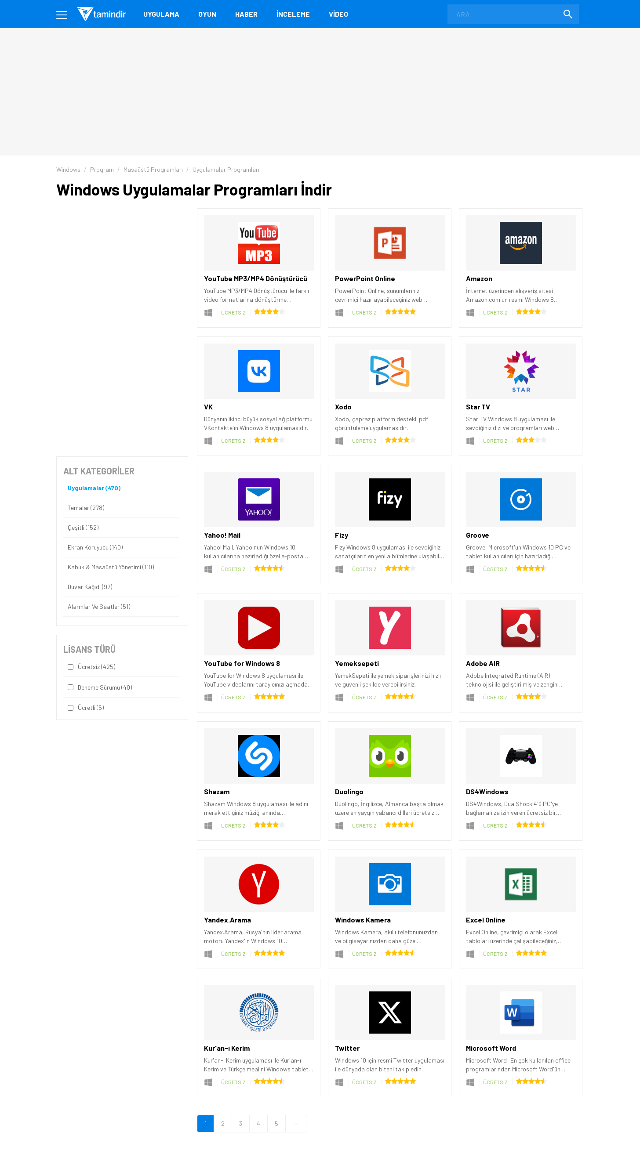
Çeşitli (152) (83, 527)
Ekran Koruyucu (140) (95, 547)
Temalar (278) (86, 508)
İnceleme (293, 14)
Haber (246, 14)
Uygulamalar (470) (94, 488)
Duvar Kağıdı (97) (90, 587)
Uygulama (161, 14)
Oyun (207, 14)
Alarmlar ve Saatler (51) (99, 607)
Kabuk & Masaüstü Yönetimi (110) (111, 567)
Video (338, 14)
